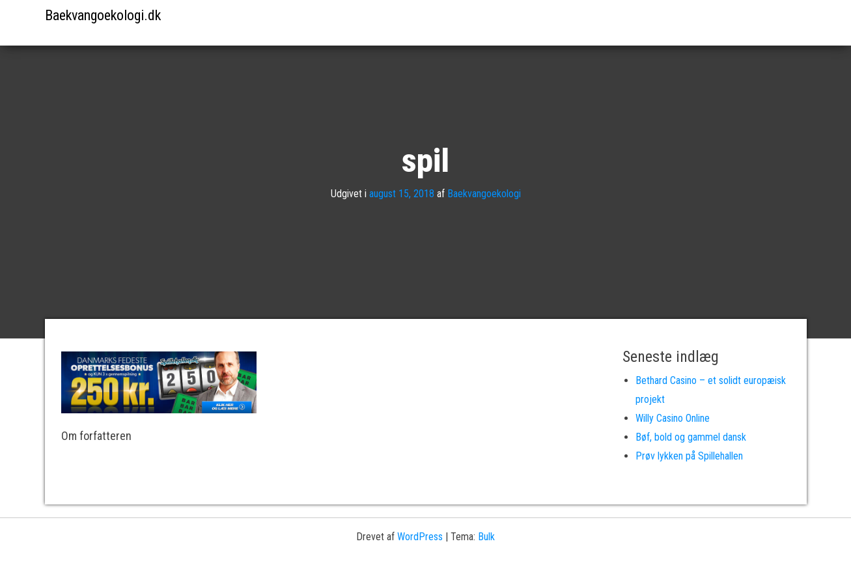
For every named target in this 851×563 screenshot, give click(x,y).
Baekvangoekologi (484, 193)
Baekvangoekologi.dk (103, 15)
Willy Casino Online (672, 418)
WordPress (420, 536)
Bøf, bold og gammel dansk (690, 437)
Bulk (486, 536)
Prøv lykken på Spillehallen (689, 456)
